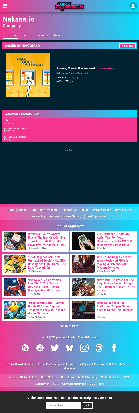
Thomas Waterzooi (78, 73)
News (57, 35)
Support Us (69, 210)
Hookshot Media (24, 364)
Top (10, 210)
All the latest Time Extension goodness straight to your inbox (70, 398)
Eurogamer (42, 383)
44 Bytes (85, 364)
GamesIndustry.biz (74, 383)
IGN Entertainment (56, 364)
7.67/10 (10, 131)
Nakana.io (18, 19)
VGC (55, 383)
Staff (33, 210)
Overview (10, 35)
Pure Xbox (67, 377)
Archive (54, 216)
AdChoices (97, 364)
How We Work (49, 210)
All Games (127, 45)
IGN (126, 377)
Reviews (43, 35)
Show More (69, 325)
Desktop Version (97, 216)
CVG (92, 383)
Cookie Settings (73, 216)
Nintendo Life (28, 377)
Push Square (49, 377)
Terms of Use (123, 210)
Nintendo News (110, 377)
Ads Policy (38, 216)
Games (26, 35)
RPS (101, 383)
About (22, 210)
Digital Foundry (87, 377)
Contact (84, 210)
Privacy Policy (102, 210)
